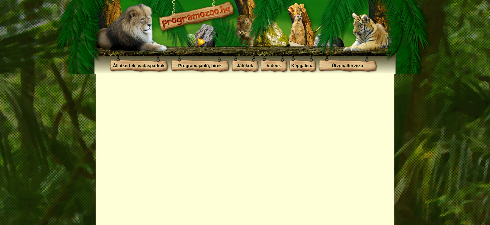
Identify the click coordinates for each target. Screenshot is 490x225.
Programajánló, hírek (200, 65)
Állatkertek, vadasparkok (139, 65)
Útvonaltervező (347, 65)
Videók (274, 65)
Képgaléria (302, 65)
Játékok (245, 65)
